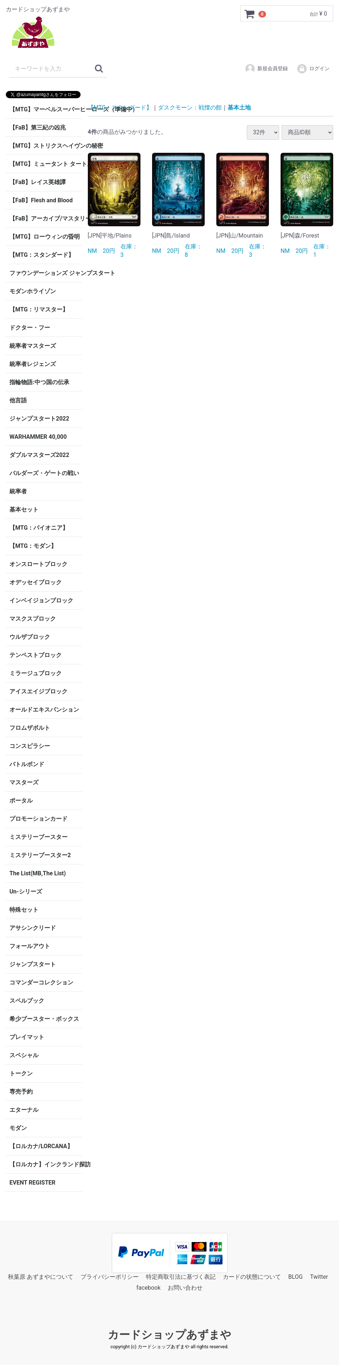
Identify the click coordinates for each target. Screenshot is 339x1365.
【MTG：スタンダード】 (41, 254)
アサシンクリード (32, 927)
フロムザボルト (29, 727)
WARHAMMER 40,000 (38, 436)
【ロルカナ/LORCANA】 (41, 1146)
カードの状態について (252, 1276)
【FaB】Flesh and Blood (41, 200)
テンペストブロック (35, 655)
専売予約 (21, 1091)
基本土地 (239, 107)
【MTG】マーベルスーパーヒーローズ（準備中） (45, 109)
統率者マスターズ (32, 345)
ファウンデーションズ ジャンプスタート (45, 273)
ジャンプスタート (32, 964)
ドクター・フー (29, 327)
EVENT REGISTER (32, 1182)
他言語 (18, 400)
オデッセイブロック (35, 582)
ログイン (313, 68)
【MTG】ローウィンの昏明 (44, 236)
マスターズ (23, 782)
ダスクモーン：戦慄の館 (190, 107)
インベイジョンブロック (41, 600)
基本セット (23, 509)
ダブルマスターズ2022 (39, 454)
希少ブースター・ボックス (44, 1018)
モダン (18, 1128)
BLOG (295, 1276)
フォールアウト (29, 946)
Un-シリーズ (25, 891)
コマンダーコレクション (41, 982)
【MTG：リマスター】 (38, 309)
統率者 (18, 491)
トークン (21, 1073)
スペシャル (23, 1055)
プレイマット (26, 1037)
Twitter (319, 1276)
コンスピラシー (29, 746)
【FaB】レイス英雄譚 (37, 182)
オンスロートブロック (38, 564)
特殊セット (23, 909)
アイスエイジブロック (38, 691)
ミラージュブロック (35, 673)
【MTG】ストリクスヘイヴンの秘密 (45, 145)
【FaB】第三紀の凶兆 (37, 127)
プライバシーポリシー (110, 1276)
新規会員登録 (266, 68)
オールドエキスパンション (44, 709)
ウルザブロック (29, 636)
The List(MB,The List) (37, 873)
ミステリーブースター (38, 836)
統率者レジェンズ (32, 364)
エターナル (23, 1109)
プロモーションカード (38, 818)
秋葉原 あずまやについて (40, 1276)
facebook (148, 1288)
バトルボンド (26, 764)
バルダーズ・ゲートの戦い (44, 473)
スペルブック (26, 1000)
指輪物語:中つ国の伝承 (39, 382)
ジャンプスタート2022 (39, 418)
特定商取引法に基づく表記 (181, 1276)
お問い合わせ (185, 1288)
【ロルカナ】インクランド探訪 (45, 1164)
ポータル (21, 800)
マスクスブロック (32, 618)
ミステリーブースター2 (40, 855)
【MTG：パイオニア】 (38, 527)
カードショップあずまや (169, 1334)
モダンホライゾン (32, 291)
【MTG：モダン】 (33, 545)
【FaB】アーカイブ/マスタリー (45, 218)
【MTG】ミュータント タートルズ (45, 163)
